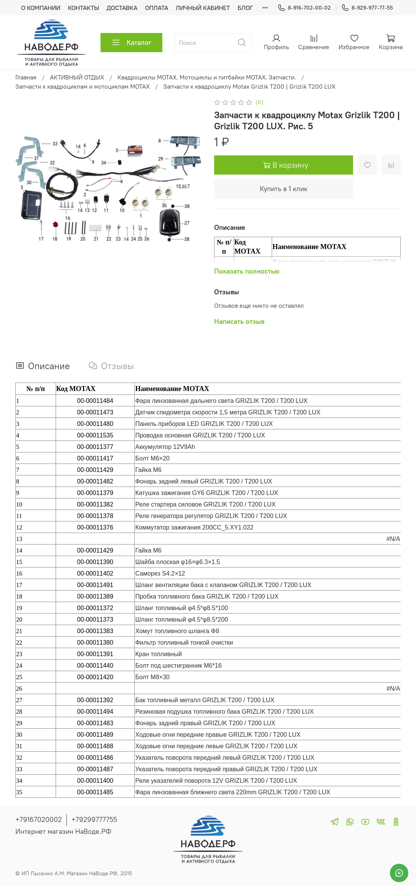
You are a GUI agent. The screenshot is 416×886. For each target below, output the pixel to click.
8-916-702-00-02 (304, 8)
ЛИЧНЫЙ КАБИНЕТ (203, 8)
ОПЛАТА (156, 8)
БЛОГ (245, 8)
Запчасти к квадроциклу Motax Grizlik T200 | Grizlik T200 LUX (249, 86)
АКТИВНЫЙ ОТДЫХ (77, 77)
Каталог (131, 42)
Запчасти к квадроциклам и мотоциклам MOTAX (82, 86)
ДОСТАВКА (122, 8)
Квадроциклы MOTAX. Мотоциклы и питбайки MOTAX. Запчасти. (206, 77)
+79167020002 (38, 819)
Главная (25, 77)
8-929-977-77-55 (367, 8)
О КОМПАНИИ (40, 8)
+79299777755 (94, 819)
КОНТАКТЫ (83, 8)
